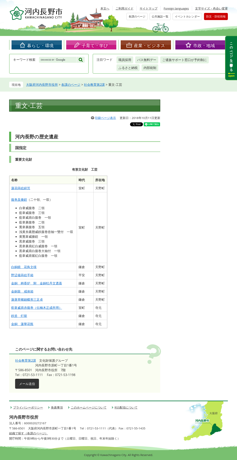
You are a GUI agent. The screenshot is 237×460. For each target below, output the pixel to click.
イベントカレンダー (187, 16)
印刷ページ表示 (105, 118)
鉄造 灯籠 (19, 316)
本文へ (104, 8)
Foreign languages (176, 8)
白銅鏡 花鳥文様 (24, 267)
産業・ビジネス (149, 45)
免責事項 (57, 407)
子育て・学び (95, 45)
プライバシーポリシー (28, 407)
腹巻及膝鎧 (19, 199)
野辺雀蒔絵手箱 (22, 275)
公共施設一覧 (160, 16)
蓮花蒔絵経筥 (20, 188)
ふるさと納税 (128, 68)
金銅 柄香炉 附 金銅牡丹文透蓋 (36, 283)
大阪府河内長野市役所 (42, 84)
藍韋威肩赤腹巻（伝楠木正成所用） (36, 307)
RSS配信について (126, 407)
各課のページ (137, 16)
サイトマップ (148, 8)
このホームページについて (89, 407)
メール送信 (27, 384)
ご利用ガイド (124, 8)
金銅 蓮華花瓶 (22, 324)
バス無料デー (146, 60)
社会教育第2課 (94, 84)
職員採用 (124, 60)
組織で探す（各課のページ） (28, 433)
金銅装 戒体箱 (22, 291)
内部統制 (150, 68)
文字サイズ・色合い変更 (211, 8)
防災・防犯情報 (216, 16)
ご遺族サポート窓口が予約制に (184, 60)
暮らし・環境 (40, 45)
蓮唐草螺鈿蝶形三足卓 (27, 299)
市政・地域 (204, 45)
